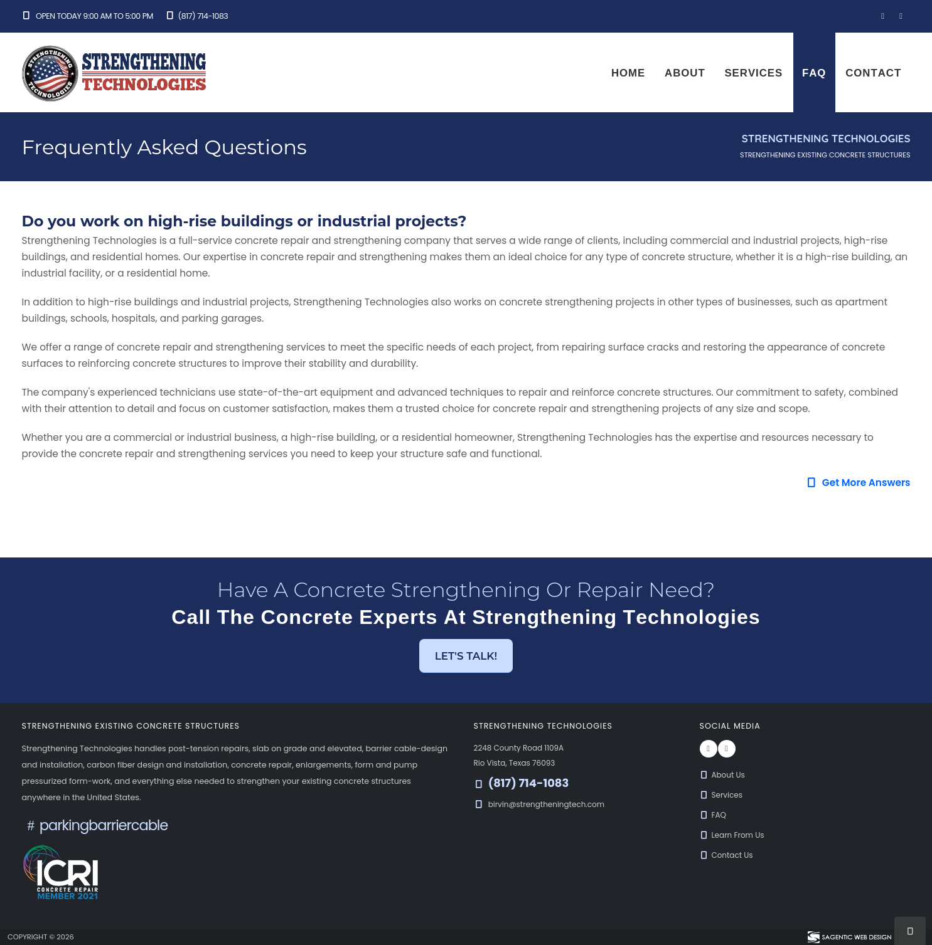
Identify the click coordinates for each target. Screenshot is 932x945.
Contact (873, 73)
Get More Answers (858, 482)
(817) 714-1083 (196, 16)
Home (628, 73)
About (685, 73)
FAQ (814, 73)
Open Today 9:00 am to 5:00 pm (87, 16)
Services (753, 73)
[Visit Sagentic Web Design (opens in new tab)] (848, 937)
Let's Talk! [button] (466, 656)
